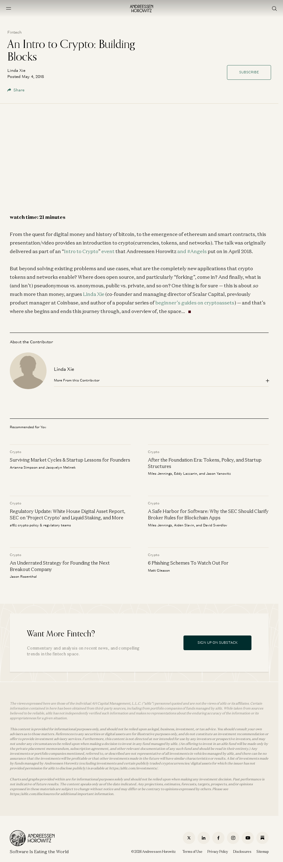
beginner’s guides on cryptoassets (194, 303)
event (108, 251)
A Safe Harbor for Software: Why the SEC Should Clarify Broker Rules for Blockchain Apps (208, 514)
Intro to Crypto (81, 251)
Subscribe (249, 72)
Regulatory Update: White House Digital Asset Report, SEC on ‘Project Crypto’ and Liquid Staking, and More (67, 514)
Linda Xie (93, 294)
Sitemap (262, 851)
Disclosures (242, 851)
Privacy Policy (217, 851)
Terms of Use (192, 851)
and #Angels (192, 251)
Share (16, 90)
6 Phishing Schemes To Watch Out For (188, 563)
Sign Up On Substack (218, 642)
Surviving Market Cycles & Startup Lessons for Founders (70, 460)
